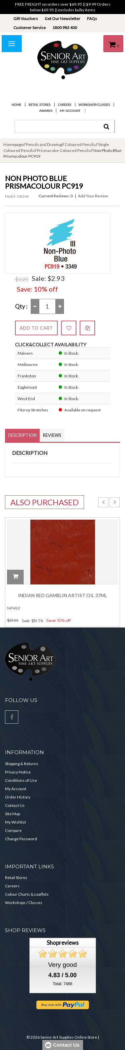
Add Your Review (93, 195)
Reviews (52, 435)
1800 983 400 (64, 27)
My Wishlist (15, 822)
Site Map (12, 813)
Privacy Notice (18, 771)
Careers (64, 105)
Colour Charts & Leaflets (27, 894)
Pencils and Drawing (44, 144)
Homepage (13, 144)
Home (16, 105)
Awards (45, 111)
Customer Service (29, 27)
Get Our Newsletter (62, 18)
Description (22, 435)
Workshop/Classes (94, 105)
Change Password (21, 838)
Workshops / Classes (23, 902)
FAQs (92, 18)
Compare (13, 830)
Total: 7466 (62, 984)
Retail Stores (40, 105)
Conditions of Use (21, 780)
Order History (17, 797)
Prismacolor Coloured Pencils (63, 150)
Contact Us (15, 805)
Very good (62, 964)
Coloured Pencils (80, 144)
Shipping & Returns (21, 763)
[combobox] (65, 126)
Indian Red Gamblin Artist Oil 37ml (62, 595)
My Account (70, 111)
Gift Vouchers (25, 18)
